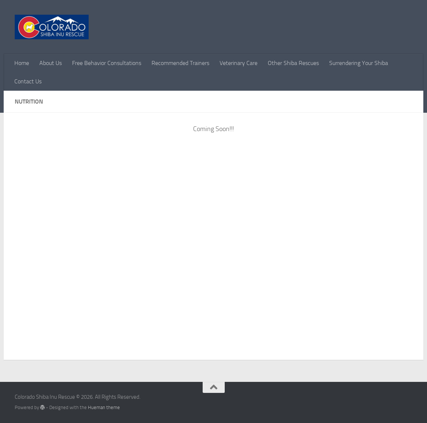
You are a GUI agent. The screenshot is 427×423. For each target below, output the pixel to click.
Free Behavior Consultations (106, 62)
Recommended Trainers (180, 62)
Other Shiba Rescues (293, 62)
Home (21, 62)
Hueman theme (104, 407)
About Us (50, 62)
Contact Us (28, 81)
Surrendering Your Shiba (358, 62)
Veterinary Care (238, 62)
